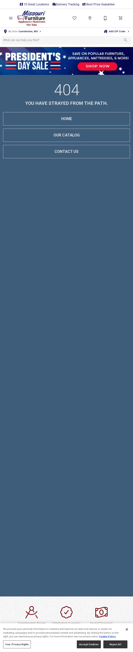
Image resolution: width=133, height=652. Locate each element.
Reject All (115, 647)
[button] (10, 18)
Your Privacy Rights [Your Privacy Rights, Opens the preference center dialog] (17, 647)
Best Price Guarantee (100, 4)
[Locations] (90, 18)
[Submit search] (125, 40)
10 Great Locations (36, 4)
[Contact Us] (105, 18)
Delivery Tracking (67, 4)
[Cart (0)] (120, 18)
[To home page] (31, 18)
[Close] (127, 632)
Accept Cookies (89, 647)
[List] (74, 18)
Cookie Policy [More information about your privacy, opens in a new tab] (107, 639)
